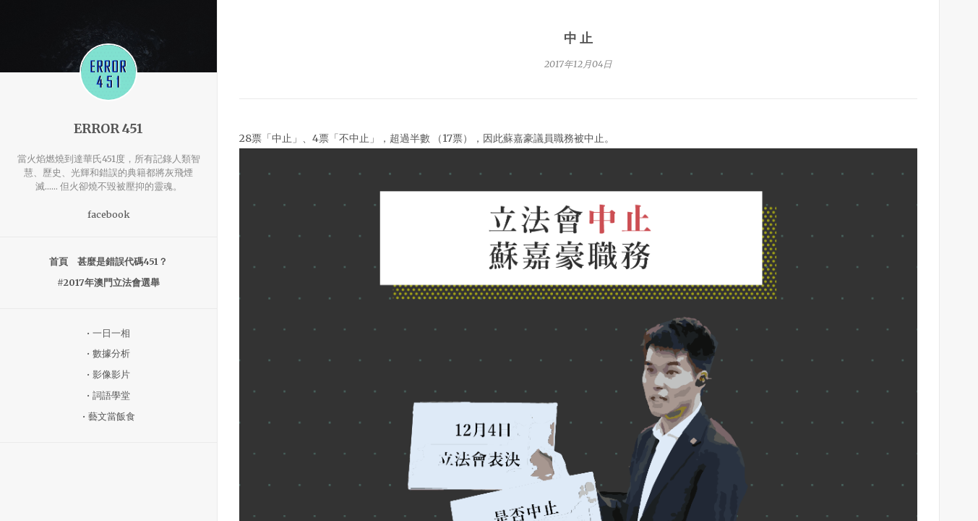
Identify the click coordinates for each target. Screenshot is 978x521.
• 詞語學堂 (108, 395)
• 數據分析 (108, 353)
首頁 (58, 261)
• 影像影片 (108, 374)
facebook (108, 214)
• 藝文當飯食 (108, 416)
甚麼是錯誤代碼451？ (122, 261)
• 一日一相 (108, 333)
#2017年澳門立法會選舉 (108, 282)
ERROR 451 (108, 129)
